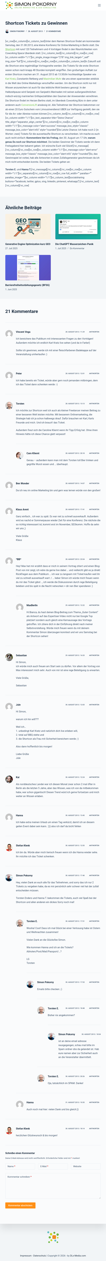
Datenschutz (39, 1255)
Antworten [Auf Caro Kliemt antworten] (94, 453)
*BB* (18, 559)
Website (77, 1166)
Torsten (20, 403)
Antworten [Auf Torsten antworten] (94, 404)
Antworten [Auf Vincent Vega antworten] (94, 332)
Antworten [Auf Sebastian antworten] (94, 655)
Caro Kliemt (33, 453)
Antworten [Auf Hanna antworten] (94, 815)
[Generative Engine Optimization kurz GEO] (28, 226)
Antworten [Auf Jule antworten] (94, 705)
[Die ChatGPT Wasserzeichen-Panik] (78, 226)
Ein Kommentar (77, 248)
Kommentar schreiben (20, 1177)
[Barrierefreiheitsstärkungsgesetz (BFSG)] (28, 267)
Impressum (26, 1255)
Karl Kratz (10, 78)
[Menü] (99, 5)
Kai (17, 777)
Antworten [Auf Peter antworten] (94, 374)
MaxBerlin (32, 605)
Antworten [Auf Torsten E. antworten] (94, 921)
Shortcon (10, 49)
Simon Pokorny (24, 875)
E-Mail (44, 1166)
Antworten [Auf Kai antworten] (94, 777)
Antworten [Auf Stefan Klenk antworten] (94, 846)
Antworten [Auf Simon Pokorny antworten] (94, 875)
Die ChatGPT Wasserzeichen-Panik (74, 244)
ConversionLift (29, 105)
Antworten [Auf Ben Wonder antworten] (94, 483)
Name (11, 1166)
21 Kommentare (53, 31)
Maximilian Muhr (52, 78)
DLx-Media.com (78, 1255)
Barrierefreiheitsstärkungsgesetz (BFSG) (27, 285)
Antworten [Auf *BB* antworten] (94, 559)
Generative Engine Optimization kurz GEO (27, 244)
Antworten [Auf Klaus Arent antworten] (94, 509)
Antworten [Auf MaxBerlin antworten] (94, 605)
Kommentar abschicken (20, 1205)
